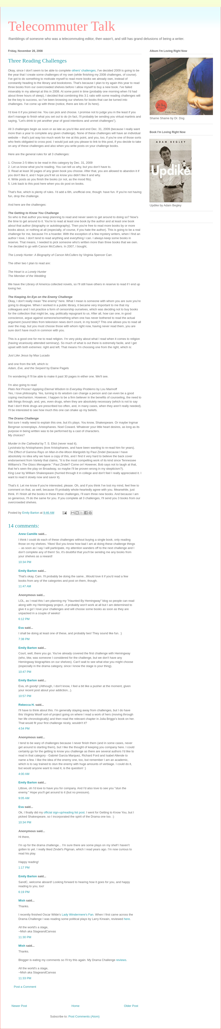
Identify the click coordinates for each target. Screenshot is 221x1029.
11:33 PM (24, 978)
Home (76, 1006)
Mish (21, 900)
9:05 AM (23, 798)
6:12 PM (23, 619)
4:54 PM (23, 728)
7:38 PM (23, 639)
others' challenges (84, 70)
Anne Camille (27, 534)
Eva (21, 627)
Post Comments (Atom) (83, 1016)
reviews (121, 960)
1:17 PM (23, 867)
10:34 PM (24, 562)
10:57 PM (24, 696)
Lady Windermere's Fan (77, 914)
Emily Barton (27, 570)
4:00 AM (23, 774)
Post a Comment (25, 986)
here (127, 919)
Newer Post (19, 1006)
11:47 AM (24, 586)
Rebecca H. (26, 704)
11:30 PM (24, 937)
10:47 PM (24, 671)
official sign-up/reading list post (64, 812)
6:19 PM (23, 892)
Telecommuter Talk (61, 26)
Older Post (131, 1006)
